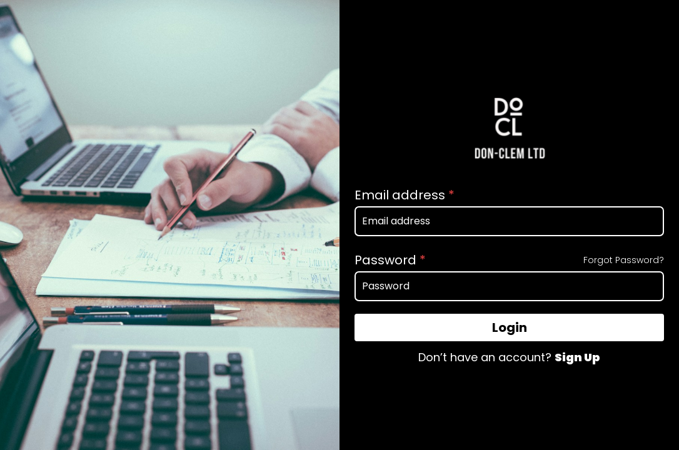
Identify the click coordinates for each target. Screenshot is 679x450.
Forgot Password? (623, 260)
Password (390, 260)
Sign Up (577, 357)
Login (509, 327)
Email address (405, 195)
